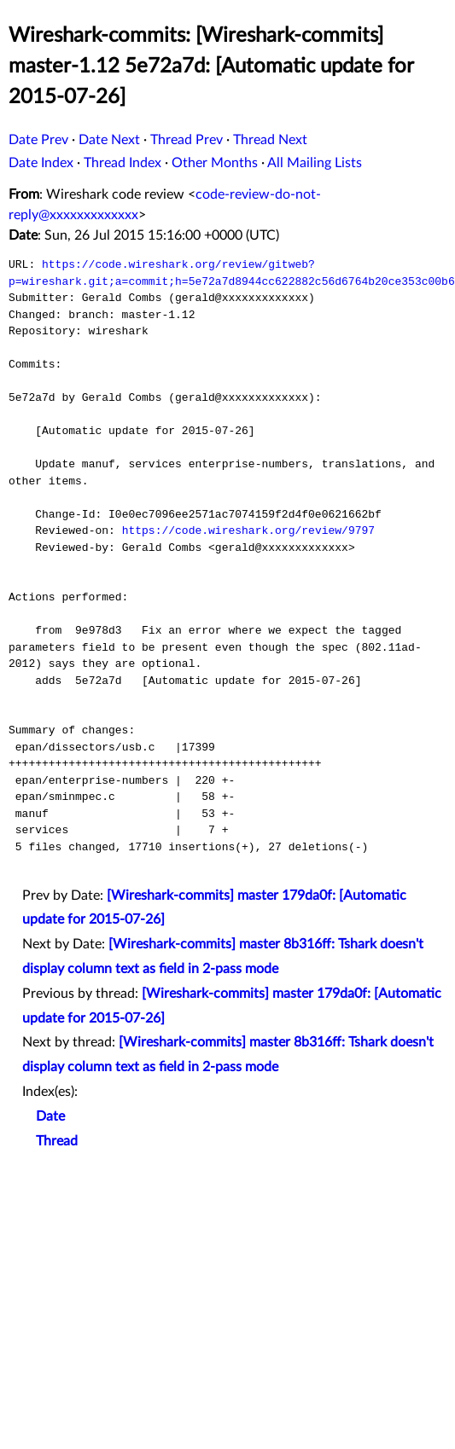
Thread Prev (186, 140)
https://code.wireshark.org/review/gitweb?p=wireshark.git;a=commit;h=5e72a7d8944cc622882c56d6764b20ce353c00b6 (232, 273)
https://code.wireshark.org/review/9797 (248, 530)
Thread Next (270, 140)
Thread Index (122, 163)
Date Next (109, 140)
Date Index (41, 163)
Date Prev (38, 140)
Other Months (215, 163)
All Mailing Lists (314, 163)
